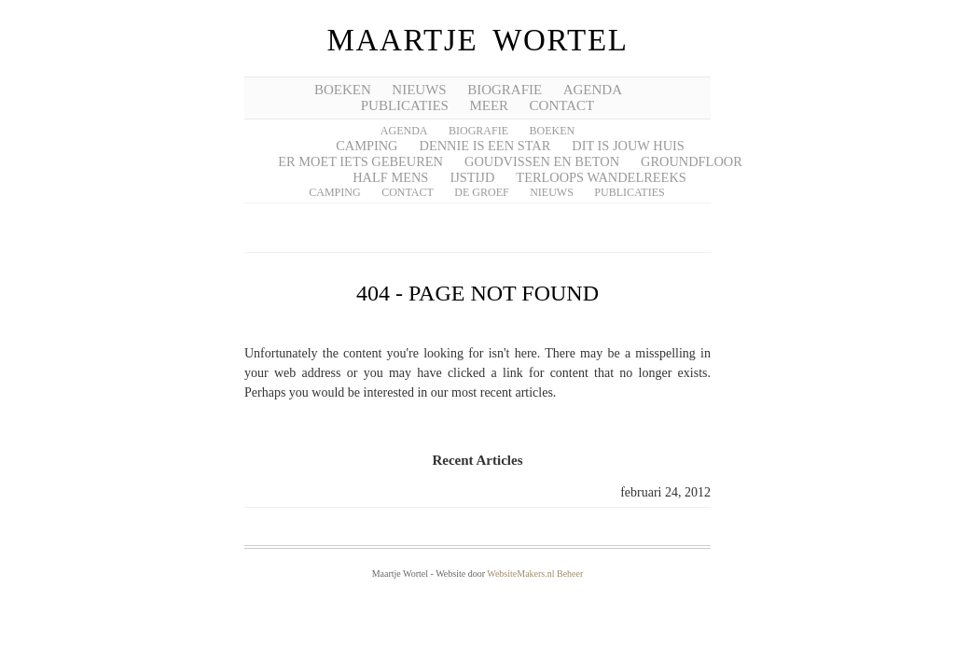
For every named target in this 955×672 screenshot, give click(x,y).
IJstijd (472, 177)
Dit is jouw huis (628, 145)
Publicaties (629, 192)
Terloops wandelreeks (600, 177)
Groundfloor (691, 161)
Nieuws (552, 192)
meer (488, 105)
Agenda (404, 130)
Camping (366, 145)
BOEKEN (342, 89)
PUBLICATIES (405, 105)
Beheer (570, 573)
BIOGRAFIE (504, 89)
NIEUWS (419, 89)
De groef (481, 192)
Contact (407, 192)
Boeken (552, 130)
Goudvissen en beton (541, 161)
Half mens (390, 177)
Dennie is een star (485, 145)
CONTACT (562, 105)
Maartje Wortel (477, 40)
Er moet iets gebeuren (360, 161)
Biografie (478, 130)
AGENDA (592, 89)
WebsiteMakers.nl (520, 573)
